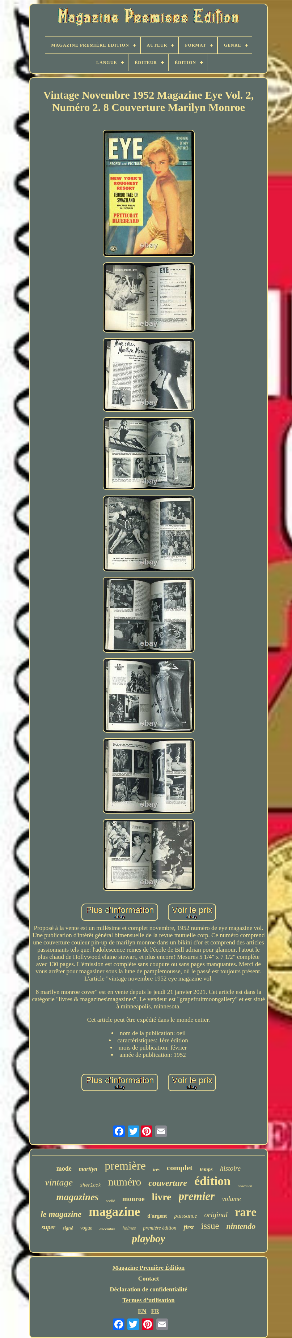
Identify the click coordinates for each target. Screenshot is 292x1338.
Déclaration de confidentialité (148, 1289)
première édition (159, 1228)
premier (197, 1196)
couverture (167, 1183)
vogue (86, 1228)
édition (212, 1181)
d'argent (157, 1216)
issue (210, 1226)
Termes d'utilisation (148, 1300)
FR (155, 1311)
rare (246, 1212)
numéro (124, 1182)
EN (142, 1311)
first (188, 1227)
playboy (148, 1238)
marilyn (88, 1169)
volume (231, 1198)
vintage (59, 1182)
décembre (107, 1229)
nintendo (241, 1226)
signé (68, 1228)
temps (206, 1169)
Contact (148, 1278)
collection (245, 1186)
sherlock (90, 1185)
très (156, 1169)
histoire (230, 1168)
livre (162, 1196)
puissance (185, 1216)
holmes (129, 1228)
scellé (110, 1200)
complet (179, 1167)
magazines (77, 1197)
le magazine (61, 1214)
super (49, 1227)
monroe (133, 1198)
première (125, 1165)
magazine (114, 1212)
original (215, 1215)
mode (64, 1168)
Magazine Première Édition (149, 1267)
